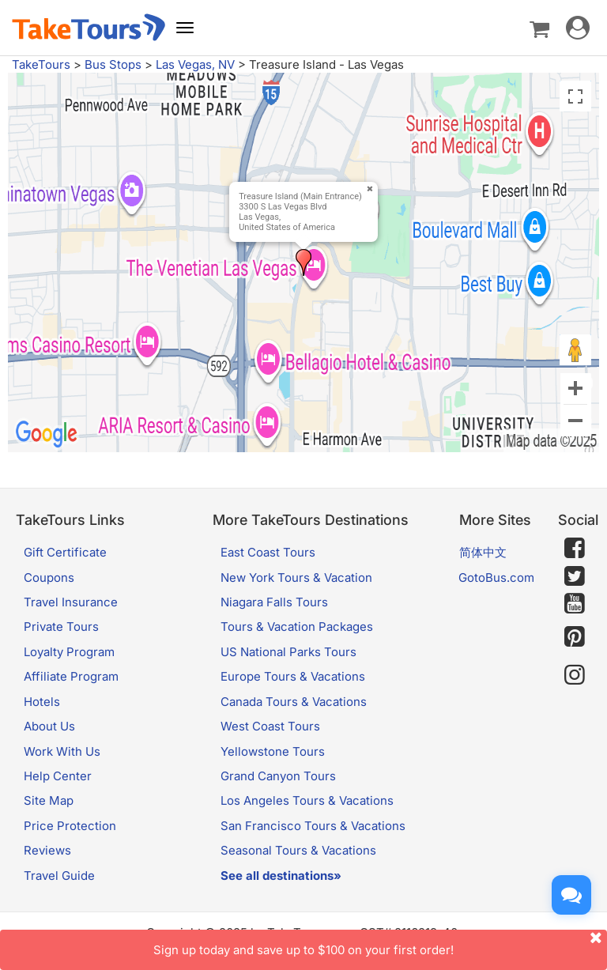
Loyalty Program (69, 651)
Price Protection (70, 825)
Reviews (47, 850)
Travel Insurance (71, 602)
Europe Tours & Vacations (293, 676)
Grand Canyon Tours (278, 775)
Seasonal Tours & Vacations (298, 850)
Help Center (58, 775)
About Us (49, 726)
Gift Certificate (65, 552)
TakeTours (41, 64)
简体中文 (483, 552)
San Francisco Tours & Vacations (313, 825)
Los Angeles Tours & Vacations (307, 800)
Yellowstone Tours (273, 751)
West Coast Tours (270, 726)
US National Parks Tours (288, 651)
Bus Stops (113, 64)
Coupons (49, 577)
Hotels (42, 701)
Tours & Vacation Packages (297, 626)
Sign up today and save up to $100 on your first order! (380, 943)
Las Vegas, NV (195, 64)
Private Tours (61, 626)
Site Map (49, 800)
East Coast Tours (268, 552)
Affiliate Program (71, 676)
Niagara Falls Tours (274, 602)
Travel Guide (59, 875)
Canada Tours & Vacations (294, 701)
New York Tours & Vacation (296, 577)
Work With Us (62, 751)
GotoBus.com (496, 577)
